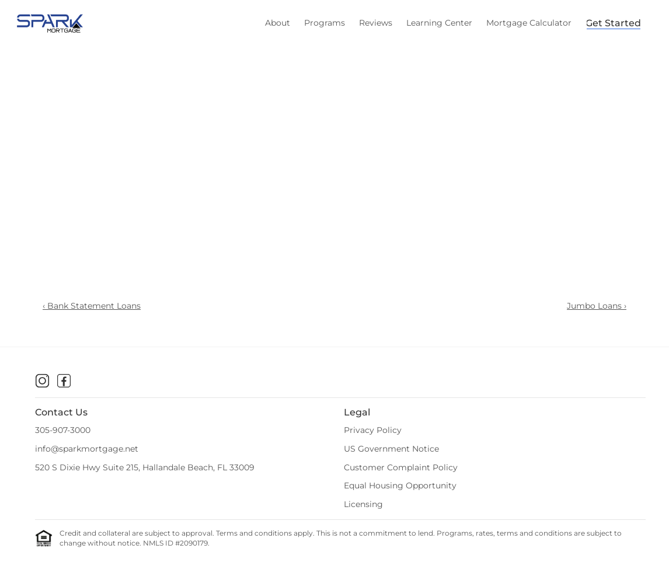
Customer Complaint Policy (401, 467)
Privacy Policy (373, 430)
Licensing (363, 504)
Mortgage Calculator (529, 23)
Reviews (375, 23)
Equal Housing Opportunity (400, 485)
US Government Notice (391, 448)
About (277, 23)
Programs (324, 23)
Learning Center (439, 23)
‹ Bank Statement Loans (92, 306)
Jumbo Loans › (596, 306)
